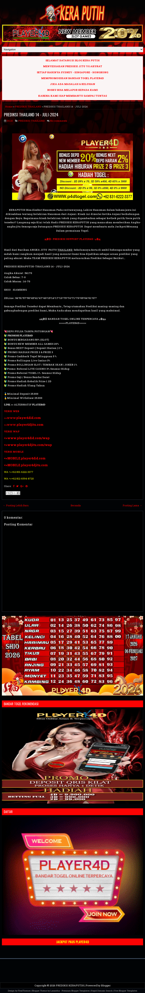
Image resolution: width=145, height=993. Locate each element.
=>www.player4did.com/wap (27, 438)
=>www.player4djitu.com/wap (28, 445)
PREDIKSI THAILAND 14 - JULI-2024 (31, 114)
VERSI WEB (11, 411)
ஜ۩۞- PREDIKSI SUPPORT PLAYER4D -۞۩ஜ (72, 239)
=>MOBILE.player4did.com (25, 458)
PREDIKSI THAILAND (28, 106)
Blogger (106, 985)
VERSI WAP (11, 431)
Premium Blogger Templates (75, 990)
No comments (58, 120)
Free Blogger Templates (125, 990)
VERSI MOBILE (14, 451)
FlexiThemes (24, 990)
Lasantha (55, 990)
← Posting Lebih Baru (16, 505)
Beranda (76, 505)
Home (9, 106)
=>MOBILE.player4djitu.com (26, 465)
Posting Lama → (132, 505)
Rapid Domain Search (102, 990)
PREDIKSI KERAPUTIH (70, 985)
